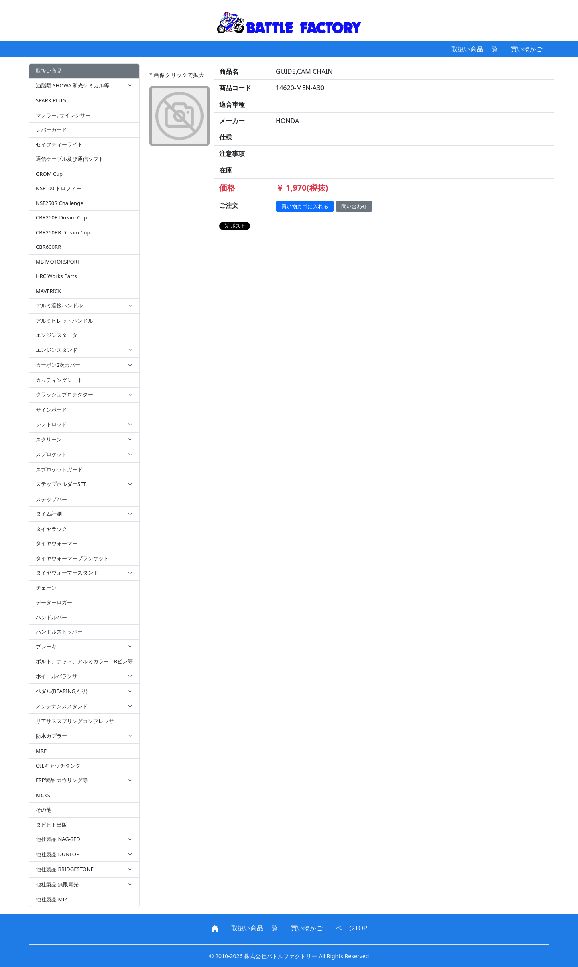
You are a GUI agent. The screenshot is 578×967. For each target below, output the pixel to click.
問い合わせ (354, 206)
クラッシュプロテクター (84, 395)
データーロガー (54, 602)
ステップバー (51, 499)
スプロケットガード (59, 469)
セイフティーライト (59, 144)
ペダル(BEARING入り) (84, 691)
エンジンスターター (59, 335)
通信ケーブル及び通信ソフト (70, 159)
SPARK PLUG (51, 100)
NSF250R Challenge (59, 203)
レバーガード (51, 129)
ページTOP (351, 928)
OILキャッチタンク (58, 765)
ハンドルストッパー (59, 631)
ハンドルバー (51, 617)
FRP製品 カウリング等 (84, 780)
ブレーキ (84, 647)
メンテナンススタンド (84, 707)
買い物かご (527, 49)
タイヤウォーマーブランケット (72, 558)
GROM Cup (49, 173)
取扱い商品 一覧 (474, 49)
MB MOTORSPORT (58, 261)
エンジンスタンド (84, 350)
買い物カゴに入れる (304, 206)
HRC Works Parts (56, 276)
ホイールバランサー (84, 676)
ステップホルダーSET (84, 484)
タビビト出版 (51, 824)
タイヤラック (51, 528)
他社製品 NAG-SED (84, 839)
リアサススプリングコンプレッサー (77, 721)
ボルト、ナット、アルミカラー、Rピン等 (84, 661)
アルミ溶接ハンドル (84, 306)
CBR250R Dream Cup (61, 217)
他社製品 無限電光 (84, 885)
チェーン (46, 587)
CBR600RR (48, 246)
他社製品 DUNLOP (84, 855)
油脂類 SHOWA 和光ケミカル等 (84, 86)
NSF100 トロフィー (58, 188)
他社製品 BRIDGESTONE (84, 869)
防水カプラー (84, 736)
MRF (41, 750)
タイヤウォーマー (56, 543)
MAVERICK (48, 291)
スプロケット (84, 455)
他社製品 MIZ (51, 899)
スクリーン (84, 440)
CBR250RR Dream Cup (63, 232)
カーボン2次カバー (84, 365)
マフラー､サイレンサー (63, 115)
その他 (43, 809)
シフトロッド (84, 425)
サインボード (51, 409)
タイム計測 (84, 514)
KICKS (43, 795)
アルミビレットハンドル (64, 320)
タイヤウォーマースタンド (84, 573)
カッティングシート (59, 380)
